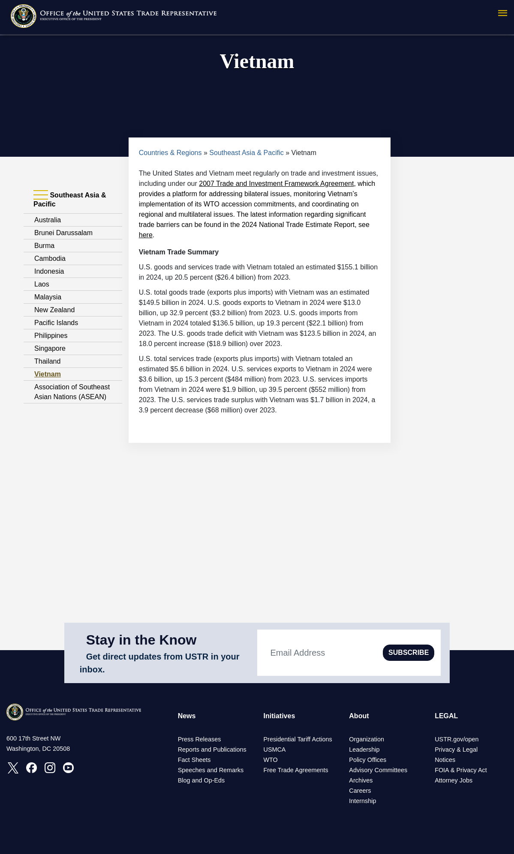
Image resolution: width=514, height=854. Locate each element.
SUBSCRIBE (408, 652)
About (359, 716)
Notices (445, 759)
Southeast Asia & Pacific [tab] (69, 199)
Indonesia (49, 271)
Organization (366, 739)
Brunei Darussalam (63, 232)
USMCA (274, 749)
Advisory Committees (378, 770)
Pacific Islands (56, 322)
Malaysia (47, 297)
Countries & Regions (170, 152)
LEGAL (446, 716)
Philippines (50, 335)
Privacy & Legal (456, 749)
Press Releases (199, 739)
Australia (47, 220)
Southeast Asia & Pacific (246, 152)
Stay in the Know (141, 640)
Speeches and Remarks (211, 770)
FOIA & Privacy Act (461, 770)
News (187, 716)
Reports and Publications (212, 749)
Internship (362, 800)
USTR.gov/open (456, 739)
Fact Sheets (194, 759)
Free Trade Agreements (295, 770)
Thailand (47, 361)
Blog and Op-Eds (201, 780)
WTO (270, 759)
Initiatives (279, 716)
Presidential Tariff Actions (297, 739)
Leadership (364, 749)
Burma (44, 245)
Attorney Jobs (453, 780)
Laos (41, 284)
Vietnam (47, 374)
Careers (360, 790)
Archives (361, 780)
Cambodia (50, 258)
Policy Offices (367, 759)
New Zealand (54, 310)
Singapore (50, 348)
